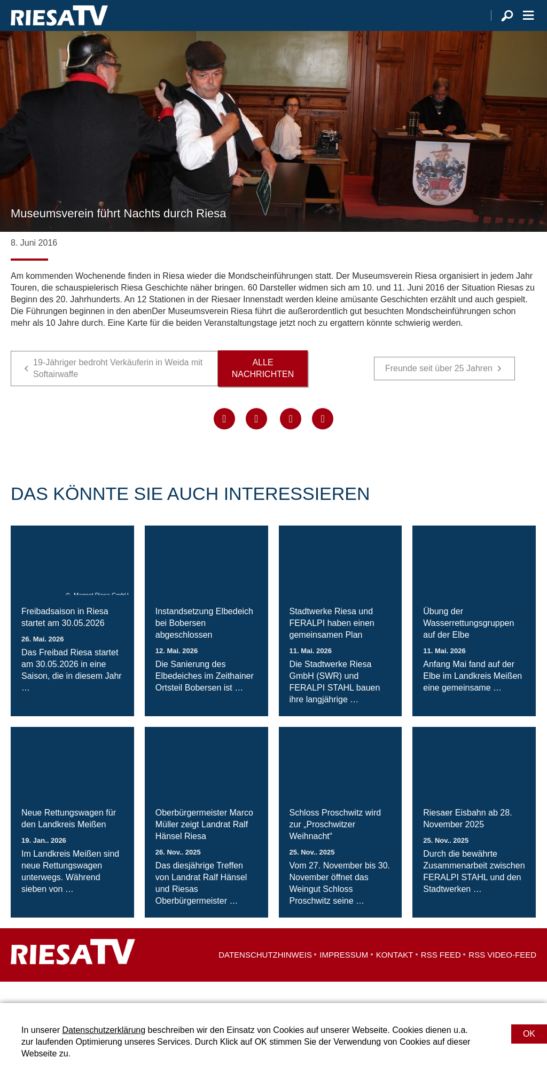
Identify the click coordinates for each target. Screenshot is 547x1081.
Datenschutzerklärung (103, 1030)
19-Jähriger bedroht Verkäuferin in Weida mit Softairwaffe (117, 389)
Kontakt (394, 976)
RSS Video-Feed (502, 976)
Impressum (343, 976)
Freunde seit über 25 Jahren (439, 389)
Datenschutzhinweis (265, 976)
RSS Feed (441, 976)
